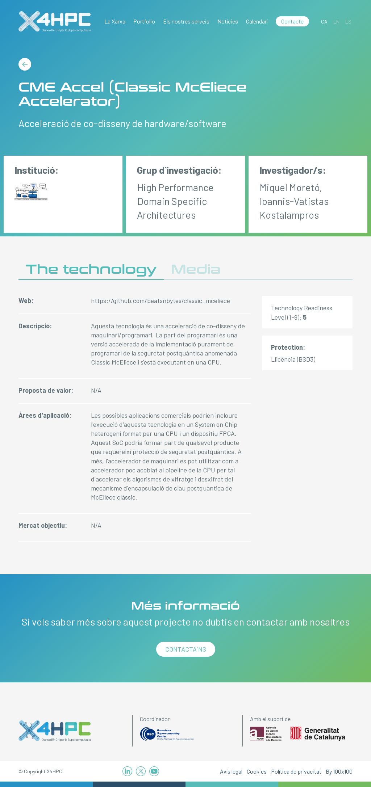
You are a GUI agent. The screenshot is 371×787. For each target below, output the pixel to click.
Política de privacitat (296, 771)
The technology (91, 269)
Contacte (292, 21)
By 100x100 (339, 771)
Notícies (227, 21)
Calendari (257, 21)
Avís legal (231, 771)
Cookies (257, 771)
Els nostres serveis (186, 21)
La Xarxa (114, 21)
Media (196, 269)
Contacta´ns (185, 649)
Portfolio (144, 21)
